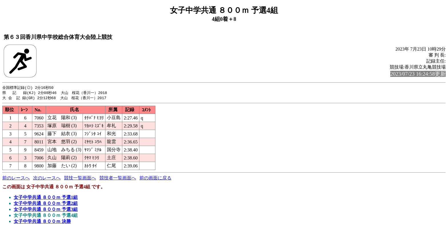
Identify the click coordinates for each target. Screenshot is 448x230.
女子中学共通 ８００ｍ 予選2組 (46, 204)
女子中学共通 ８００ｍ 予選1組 (46, 198)
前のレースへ (16, 178)
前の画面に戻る (155, 178)
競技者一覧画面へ (117, 178)
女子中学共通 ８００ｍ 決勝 (42, 222)
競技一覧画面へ (80, 178)
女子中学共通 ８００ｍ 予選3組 (46, 210)
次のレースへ (47, 178)
